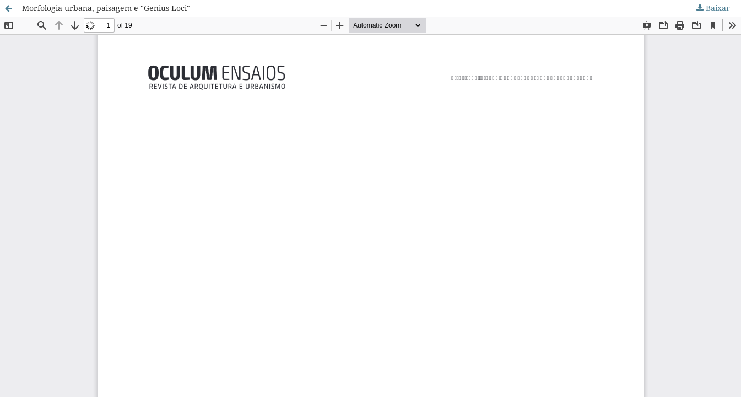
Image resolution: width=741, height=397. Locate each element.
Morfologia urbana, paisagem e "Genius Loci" (106, 8)
